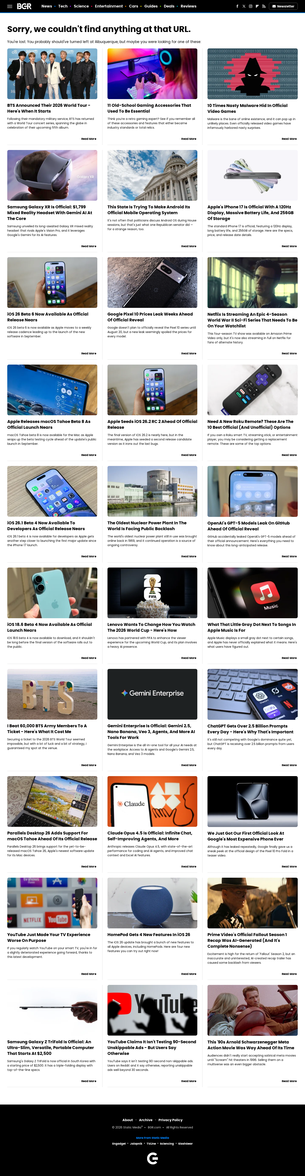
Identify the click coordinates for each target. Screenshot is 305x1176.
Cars (133, 6)
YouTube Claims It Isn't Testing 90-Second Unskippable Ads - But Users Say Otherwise (151, 1047)
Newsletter (283, 6)
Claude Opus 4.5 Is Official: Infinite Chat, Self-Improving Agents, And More (149, 836)
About (127, 1120)
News (46, 6)
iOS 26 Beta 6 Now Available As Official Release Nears (47, 317)
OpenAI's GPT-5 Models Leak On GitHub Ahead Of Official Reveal (248, 526)
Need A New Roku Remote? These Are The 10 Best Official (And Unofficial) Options (250, 424)
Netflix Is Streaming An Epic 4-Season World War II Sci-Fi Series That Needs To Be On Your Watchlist (252, 320)
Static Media (132, 1127)
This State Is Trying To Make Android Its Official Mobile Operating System (148, 209)
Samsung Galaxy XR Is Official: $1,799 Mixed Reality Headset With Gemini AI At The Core (49, 212)
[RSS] (264, 6)
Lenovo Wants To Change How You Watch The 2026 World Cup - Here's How (151, 627)
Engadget (119, 1143)
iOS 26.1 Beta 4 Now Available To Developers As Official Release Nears (46, 525)
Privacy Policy (171, 1120)
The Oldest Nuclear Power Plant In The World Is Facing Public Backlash (147, 525)
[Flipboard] (257, 6)
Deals (169, 6)
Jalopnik (136, 1143)
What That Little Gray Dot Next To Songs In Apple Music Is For (251, 627)
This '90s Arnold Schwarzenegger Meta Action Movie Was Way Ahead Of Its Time (250, 1045)
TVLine (151, 1143)
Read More (88, 139)
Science (81, 6)
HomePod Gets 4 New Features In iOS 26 (148, 934)
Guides (151, 6)
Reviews (189, 6)
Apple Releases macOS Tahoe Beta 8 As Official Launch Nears (48, 424)
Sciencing (167, 1143)
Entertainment (109, 6)
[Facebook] (237, 6)
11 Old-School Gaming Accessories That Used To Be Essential (149, 108)
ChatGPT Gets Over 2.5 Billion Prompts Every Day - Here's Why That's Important (250, 729)
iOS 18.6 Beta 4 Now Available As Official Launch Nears (49, 627)
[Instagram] (250, 6)
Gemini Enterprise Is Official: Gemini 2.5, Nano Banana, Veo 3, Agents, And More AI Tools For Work (151, 731)
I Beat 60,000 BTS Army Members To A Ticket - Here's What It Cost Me (47, 728)
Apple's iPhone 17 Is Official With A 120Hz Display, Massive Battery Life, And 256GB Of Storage (250, 212)
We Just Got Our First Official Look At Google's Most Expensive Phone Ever (245, 836)
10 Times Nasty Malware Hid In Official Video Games (247, 108)
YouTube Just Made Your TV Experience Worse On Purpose (48, 937)
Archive (145, 1120)
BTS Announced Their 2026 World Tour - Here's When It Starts (48, 108)
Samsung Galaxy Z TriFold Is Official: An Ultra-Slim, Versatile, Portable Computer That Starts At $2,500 (50, 1047)
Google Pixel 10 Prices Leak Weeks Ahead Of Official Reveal (150, 317)
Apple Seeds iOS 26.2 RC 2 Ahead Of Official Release (152, 424)
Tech (63, 6)
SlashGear (185, 1143)
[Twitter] (244, 6)
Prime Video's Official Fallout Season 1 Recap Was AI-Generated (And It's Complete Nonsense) (247, 940)
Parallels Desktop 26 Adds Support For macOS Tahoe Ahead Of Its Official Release (52, 836)
